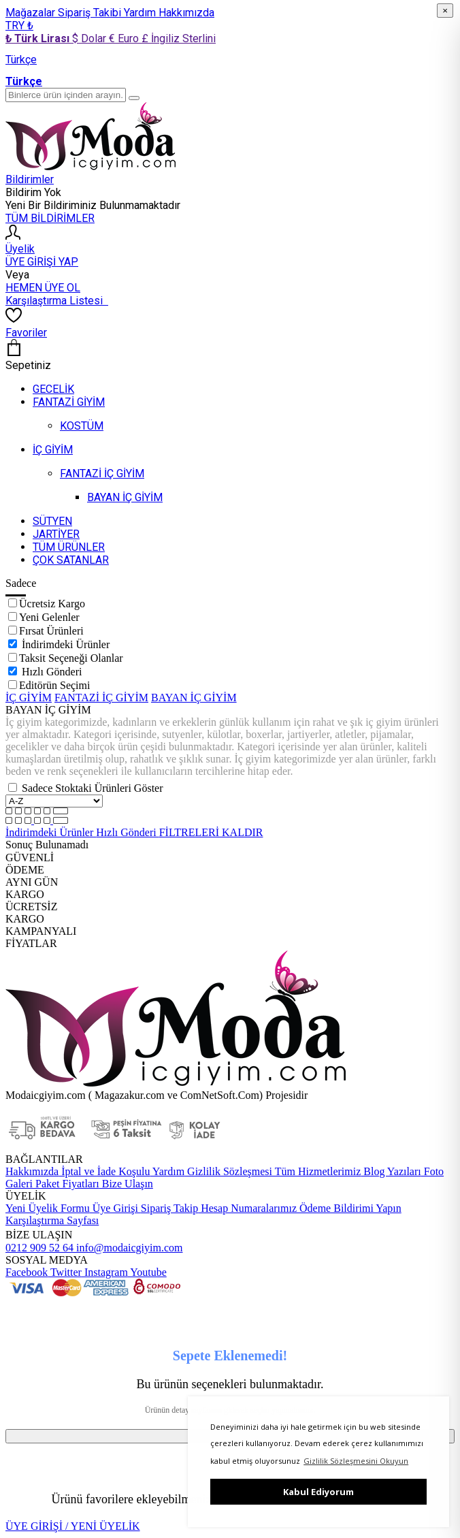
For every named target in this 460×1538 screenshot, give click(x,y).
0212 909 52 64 (39, 1247)
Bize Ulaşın (126, 1183)
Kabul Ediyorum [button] (318, 1492)
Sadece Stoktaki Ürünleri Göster (92, 788)
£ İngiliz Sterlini (179, 38)
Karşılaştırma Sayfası (52, 1220)
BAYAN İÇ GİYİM (194, 697)
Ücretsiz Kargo (52, 603)
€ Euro (125, 38)
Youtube (147, 1272)
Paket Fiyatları (66, 1183)
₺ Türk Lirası (38, 38)
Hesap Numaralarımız (247, 1208)
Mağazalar (31, 12)
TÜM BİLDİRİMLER (50, 218)
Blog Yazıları (391, 1171)
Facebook (26, 1272)
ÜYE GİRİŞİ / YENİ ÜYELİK (72, 1526)
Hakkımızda (186, 12)
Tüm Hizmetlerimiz (316, 1171)
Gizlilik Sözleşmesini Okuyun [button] (355, 1461)
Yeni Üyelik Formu (47, 1208)
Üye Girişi (115, 1208)
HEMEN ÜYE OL (42, 287)
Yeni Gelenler (49, 617)
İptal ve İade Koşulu (104, 1171)
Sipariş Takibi (91, 12)
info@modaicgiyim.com (127, 1247)
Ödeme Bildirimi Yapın (349, 1208)
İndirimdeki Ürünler (66, 644)
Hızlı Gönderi (52, 671)
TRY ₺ (19, 25)
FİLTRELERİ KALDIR (211, 832)
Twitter (65, 1272)
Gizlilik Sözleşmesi (228, 1171)
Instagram (105, 1272)
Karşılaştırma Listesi (56, 300)
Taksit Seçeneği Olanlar (71, 658)
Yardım (141, 12)
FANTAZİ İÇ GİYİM (101, 697)
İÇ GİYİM (28, 697)
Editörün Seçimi (54, 685)
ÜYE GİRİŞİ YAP (41, 261)
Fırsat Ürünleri (51, 631)
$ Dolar (90, 38)
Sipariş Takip (169, 1208)
